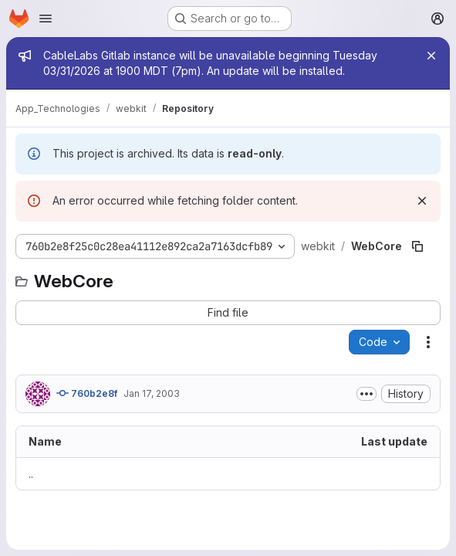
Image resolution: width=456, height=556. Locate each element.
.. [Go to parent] (31, 473)
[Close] (431, 55)
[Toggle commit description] (366, 394)
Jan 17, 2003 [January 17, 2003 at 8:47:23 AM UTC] (151, 393)
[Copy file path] (417, 246)
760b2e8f (86, 393)
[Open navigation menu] (45, 18)
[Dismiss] (422, 201)
